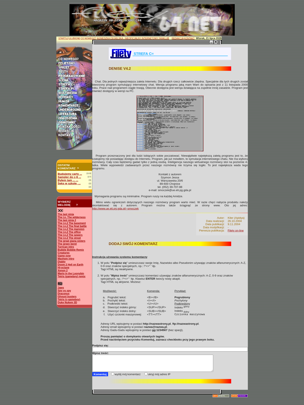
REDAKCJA (178, 38)
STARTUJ (63, 38)
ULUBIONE (74, 38)
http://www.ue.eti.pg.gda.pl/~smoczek (115, 208)
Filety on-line (236, 230)
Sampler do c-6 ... (69, 177)
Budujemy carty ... (70, 173)
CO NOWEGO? (88, 38)
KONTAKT (189, 38)
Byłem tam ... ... (68, 180)
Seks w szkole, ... (69, 183)
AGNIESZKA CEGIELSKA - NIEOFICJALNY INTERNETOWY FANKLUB (133, 38)
